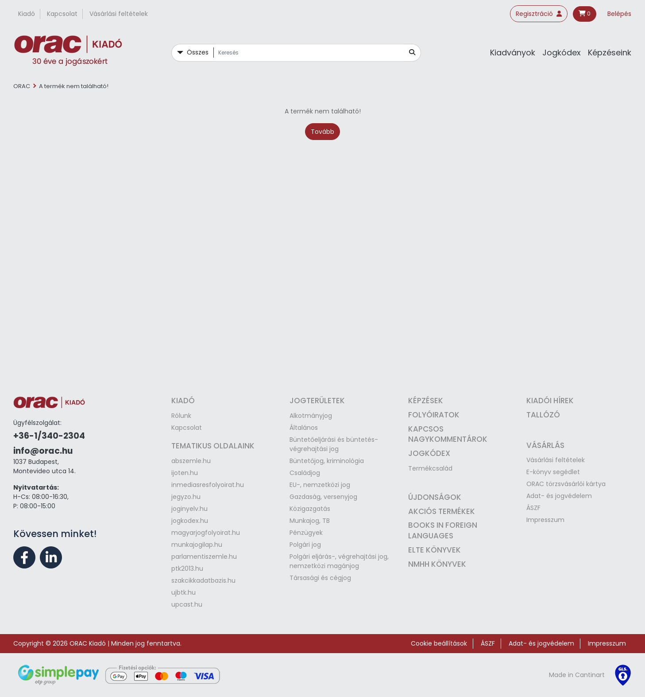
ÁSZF (533, 507)
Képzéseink (609, 52)
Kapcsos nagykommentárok (447, 434)
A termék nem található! (73, 86)
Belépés (619, 13)
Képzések (425, 400)
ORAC (21, 86)
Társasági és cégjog (320, 577)
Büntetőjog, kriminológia (327, 460)
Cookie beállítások (439, 643)
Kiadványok (512, 52)
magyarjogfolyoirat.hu (205, 532)
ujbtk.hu (183, 592)
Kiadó (26, 13)
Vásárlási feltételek (118, 13)
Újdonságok (434, 497)
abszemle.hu (191, 460)
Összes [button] (198, 52)
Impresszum (545, 519)
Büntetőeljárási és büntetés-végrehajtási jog (334, 444)
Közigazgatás (310, 508)
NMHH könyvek (437, 564)
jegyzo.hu (186, 496)
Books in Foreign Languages (442, 530)
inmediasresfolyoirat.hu (207, 484)
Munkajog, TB (310, 520)
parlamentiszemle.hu (204, 556)
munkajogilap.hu (196, 544)
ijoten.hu (184, 472)
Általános (304, 427)
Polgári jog (305, 544)
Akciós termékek (441, 511)
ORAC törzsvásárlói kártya (566, 483)
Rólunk (181, 415)
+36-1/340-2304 (49, 436)
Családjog (305, 472)
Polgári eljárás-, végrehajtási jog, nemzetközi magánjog (339, 561)
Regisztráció (539, 13)
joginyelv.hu (189, 508)
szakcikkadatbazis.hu (203, 580)
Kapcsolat (62, 13)
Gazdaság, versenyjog (323, 496)
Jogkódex (561, 52)
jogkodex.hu (189, 520)
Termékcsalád (430, 468)
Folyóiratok (434, 414)
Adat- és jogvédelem (559, 495)
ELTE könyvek (434, 550)
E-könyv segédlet (553, 471)
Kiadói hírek (550, 400)
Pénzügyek (306, 532)
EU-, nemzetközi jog (320, 484)
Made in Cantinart (577, 674)
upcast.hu (186, 604)
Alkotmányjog (311, 415)
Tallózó (543, 414)
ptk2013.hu (187, 568)
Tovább (322, 131)
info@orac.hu (43, 451)
